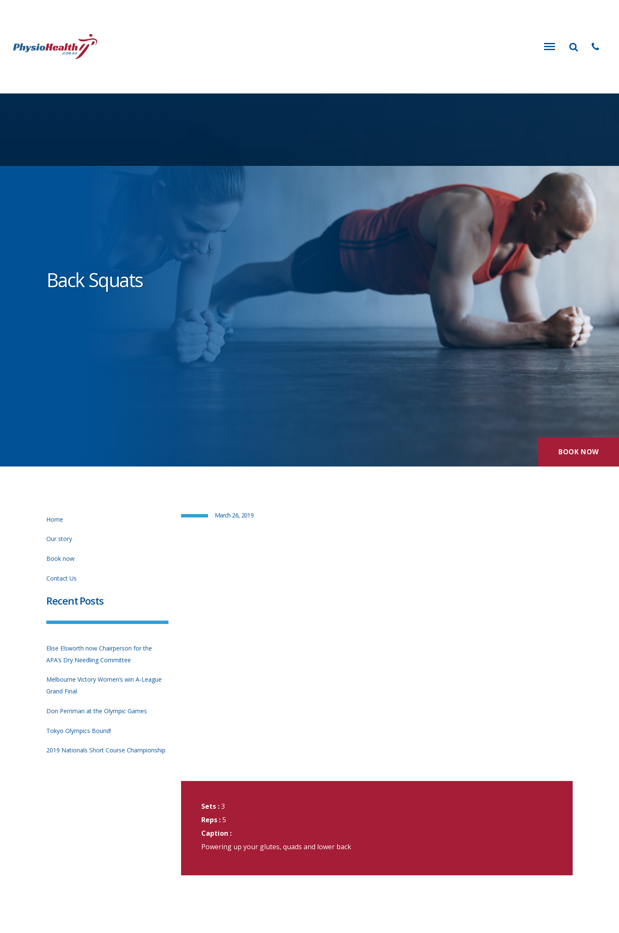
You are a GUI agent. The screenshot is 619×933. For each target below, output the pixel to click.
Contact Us (61, 578)
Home (54, 519)
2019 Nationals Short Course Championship (105, 750)
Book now (60, 558)
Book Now (578, 451)
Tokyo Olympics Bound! (78, 731)
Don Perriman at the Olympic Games (96, 711)
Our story (59, 539)
